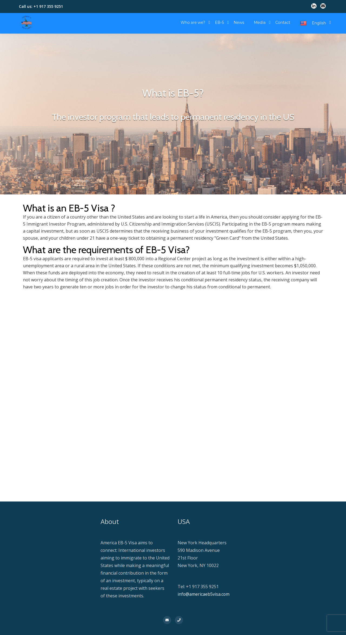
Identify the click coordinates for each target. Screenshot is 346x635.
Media (259, 22)
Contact (282, 22)
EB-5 (219, 22)
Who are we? (193, 22)
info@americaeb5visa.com (204, 594)
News (239, 22)
